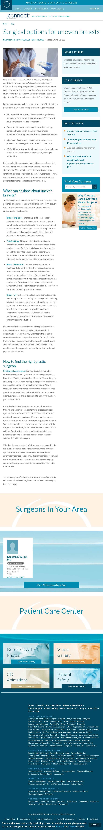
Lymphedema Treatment (86, 758)
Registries (94, 801)
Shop (53, 801)
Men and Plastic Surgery (70, 737)
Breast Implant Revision (38, 724)
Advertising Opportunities (39, 791)
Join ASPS (44, 801)
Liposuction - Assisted (49, 737)
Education (61, 801)
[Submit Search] (94, 186)
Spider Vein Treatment (37, 745)
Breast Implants (15, 217)
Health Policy (51, 804)
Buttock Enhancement (55, 727)
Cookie (72, 826)
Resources (63, 804)
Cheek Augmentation (76, 727)
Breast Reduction (15, 264)
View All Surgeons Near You (51, 584)
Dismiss (95, 825)
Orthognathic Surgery (66, 761)
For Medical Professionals (44, 799)
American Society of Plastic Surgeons (52, 2)
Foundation (33, 711)
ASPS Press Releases (60, 784)
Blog (12, 24)
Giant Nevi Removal (53, 758)
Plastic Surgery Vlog (75, 781)
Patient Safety (51, 708)
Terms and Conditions (44, 819)
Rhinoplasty (57, 743)
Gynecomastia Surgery (82, 732)
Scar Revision (34, 764)
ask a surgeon (39, 16)
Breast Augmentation (53, 721)
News (5, 24)
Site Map (82, 819)
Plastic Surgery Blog (56, 781)
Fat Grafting (13, 241)
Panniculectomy (84, 761)
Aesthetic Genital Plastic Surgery (42, 719)
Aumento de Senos (52, 771)
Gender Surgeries (35, 758)
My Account (33, 801)
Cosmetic (28, 9)
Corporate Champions (61, 791)
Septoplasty (46, 764)
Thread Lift (79, 745)
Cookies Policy (25, 819)
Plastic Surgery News (37, 781)
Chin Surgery (33, 729)
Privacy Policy (10, 819)
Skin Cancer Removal (62, 764)
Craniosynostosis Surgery (88, 756)
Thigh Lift (68, 745)
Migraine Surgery (48, 761)
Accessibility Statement (65, 819)
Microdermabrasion (90, 737)
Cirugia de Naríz (68, 771)
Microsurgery (34, 761)
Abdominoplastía (35, 771)
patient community (59, 16)
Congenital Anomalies (66, 756)
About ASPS (93, 708)
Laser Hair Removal (69, 735)
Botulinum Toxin (35, 721)
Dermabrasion (47, 729)
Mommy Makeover (36, 740)
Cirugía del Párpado (85, 771)
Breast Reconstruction (59, 753)
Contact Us (94, 819)
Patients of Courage (76, 708)
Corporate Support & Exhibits (40, 794)
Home (18, 9)
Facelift (95, 729)
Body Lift (86, 719)
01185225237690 (15, 577)
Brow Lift (81, 724)
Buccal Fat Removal (36, 727)
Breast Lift (12, 294)
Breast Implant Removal (74, 721)
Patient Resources (88, 228)
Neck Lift (49, 740)
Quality (41, 804)
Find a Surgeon (57, 9)
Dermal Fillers (60, 729)
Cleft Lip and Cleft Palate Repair (41, 756)
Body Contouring (74, 719)
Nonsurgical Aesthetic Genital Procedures (72, 740)
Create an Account (81, 109)
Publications (72, 801)
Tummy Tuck (90, 745)
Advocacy (32, 804)
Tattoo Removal (55, 745)
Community (84, 801)
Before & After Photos (73, 705)
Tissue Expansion (79, 764)
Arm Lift (61, 719)
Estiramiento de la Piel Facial (40, 774)
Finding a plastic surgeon (14, 371)
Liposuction (33, 737)
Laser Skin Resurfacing (88, 735)
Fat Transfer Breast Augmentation (57, 732)
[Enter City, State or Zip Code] (78, 186)
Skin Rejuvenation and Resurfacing (78, 743)
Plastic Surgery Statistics (38, 784)
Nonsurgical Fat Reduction (39, 743)
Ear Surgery (72, 729)
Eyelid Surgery (85, 729)
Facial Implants (34, 732)
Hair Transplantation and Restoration (44, 735)
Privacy (60, 826)
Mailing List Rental (80, 791)
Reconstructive (41, 9)
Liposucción (59, 774)
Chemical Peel (93, 727)
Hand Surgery (69, 758)
